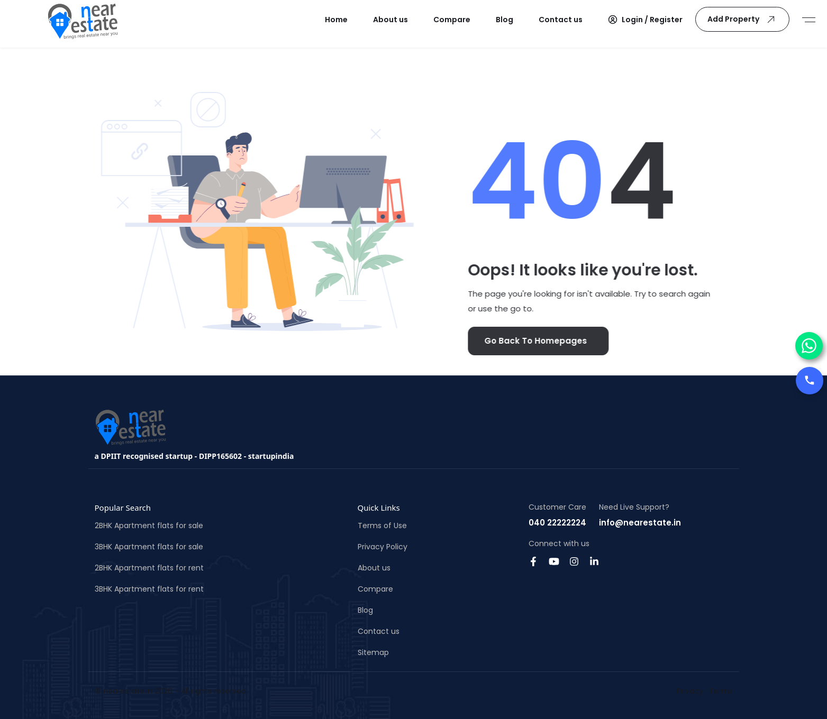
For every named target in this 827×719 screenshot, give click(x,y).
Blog (365, 610)
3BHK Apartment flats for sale (149, 546)
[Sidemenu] (808, 19)
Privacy (690, 691)
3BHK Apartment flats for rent (149, 589)
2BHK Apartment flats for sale (149, 525)
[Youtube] (554, 560)
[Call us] (809, 380)
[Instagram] (574, 560)
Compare (375, 589)
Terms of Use (382, 525)
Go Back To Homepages (527, 340)
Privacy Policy (382, 546)
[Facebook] (533, 560)
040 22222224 (557, 522)
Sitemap (373, 652)
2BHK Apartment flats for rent (149, 568)
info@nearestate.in (640, 522)
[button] (645, 19)
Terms (721, 691)
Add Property (743, 20)
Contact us (378, 631)
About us (374, 568)
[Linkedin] (594, 560)
